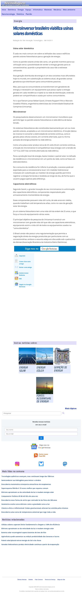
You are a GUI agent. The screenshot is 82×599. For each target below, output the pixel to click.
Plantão (29, 14)
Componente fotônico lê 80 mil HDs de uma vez (19, 496)
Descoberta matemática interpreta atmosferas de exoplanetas (26, 484)
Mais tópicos (70, 408)
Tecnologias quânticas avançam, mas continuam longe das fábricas (27, 476)
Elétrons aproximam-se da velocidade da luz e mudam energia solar (27, 492)
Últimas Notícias (22, 579)
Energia (21, 9)
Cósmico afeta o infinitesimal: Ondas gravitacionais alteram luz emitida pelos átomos (34, 508)
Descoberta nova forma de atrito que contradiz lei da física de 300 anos (29, 500)
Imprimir (22, 256)
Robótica (20, 14)
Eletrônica (12, 9)
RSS (20, 279)
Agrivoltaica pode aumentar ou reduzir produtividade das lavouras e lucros (30, 536)
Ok (41, 438)
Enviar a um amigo (25, 267)
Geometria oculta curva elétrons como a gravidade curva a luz (25, 504)
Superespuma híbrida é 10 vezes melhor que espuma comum (24, 488)
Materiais (48, 9)
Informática (37, 9)
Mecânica (57, 9)
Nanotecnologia (8, 14)
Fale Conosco (39, 579)
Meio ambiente (69, 9)
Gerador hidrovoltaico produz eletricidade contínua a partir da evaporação (30, 544)
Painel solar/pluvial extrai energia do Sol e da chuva (21, 540)
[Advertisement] (54, 269)
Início (4, 9)
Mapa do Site (61, 579)
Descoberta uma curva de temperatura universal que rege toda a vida (28, 512)
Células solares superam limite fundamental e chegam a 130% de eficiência (30, 524)
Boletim (31, 579)
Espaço (28, 9)
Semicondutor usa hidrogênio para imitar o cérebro (21, 480)
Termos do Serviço (50, 579)
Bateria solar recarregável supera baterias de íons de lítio (23, 532)
